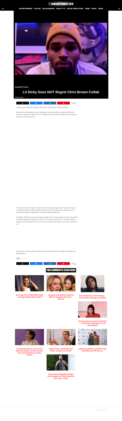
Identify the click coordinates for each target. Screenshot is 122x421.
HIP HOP (37, 8)
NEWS (100, 8)
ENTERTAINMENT (26, 8)
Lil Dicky (24, 258)
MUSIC (94, 8)
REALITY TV (60, 8)
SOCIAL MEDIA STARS (75, 8)
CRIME (87, 8)
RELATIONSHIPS (48, 8)
